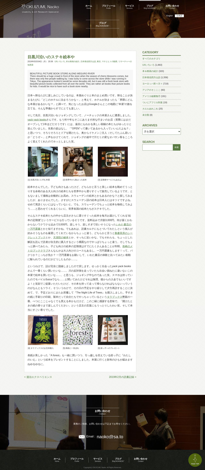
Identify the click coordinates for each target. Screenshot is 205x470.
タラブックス (114, 297)
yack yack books (37, 119)
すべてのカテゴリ (151, 58)
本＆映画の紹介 (72, 61)
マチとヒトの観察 (109, 61)
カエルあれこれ (150, 108)
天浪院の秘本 (61, 237)
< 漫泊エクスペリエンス (38, 377)
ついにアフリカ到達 (152, 102)
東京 (99, 61)
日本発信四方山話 (88, 61)
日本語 (179, 16)
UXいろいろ (60, 61)
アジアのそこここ (151, 90)
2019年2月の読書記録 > (122, 377)
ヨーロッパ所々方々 (152, 83)
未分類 (145, 115)
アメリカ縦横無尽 (151, 96)
